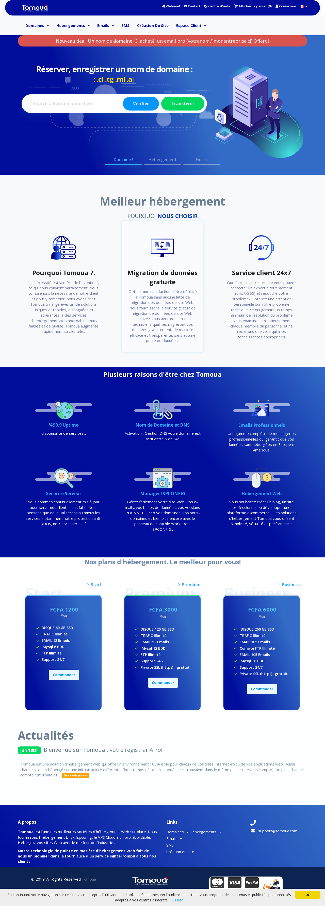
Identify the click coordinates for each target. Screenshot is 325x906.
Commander (64, 674)
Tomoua (89, 879)
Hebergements (73, 25)
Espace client (191, 25)
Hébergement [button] (163, 159)
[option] (162, 107)
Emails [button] (202, 159)
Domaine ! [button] (123, 159)
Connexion (285, 6)
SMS (125, 25)
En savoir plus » (75, 775)
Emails (105, 25)
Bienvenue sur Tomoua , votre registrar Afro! (103, 749)
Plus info (176, 900)
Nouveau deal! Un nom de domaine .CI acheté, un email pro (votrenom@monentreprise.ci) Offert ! (162, 41)
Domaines (37, 25)
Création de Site (153, 25)
